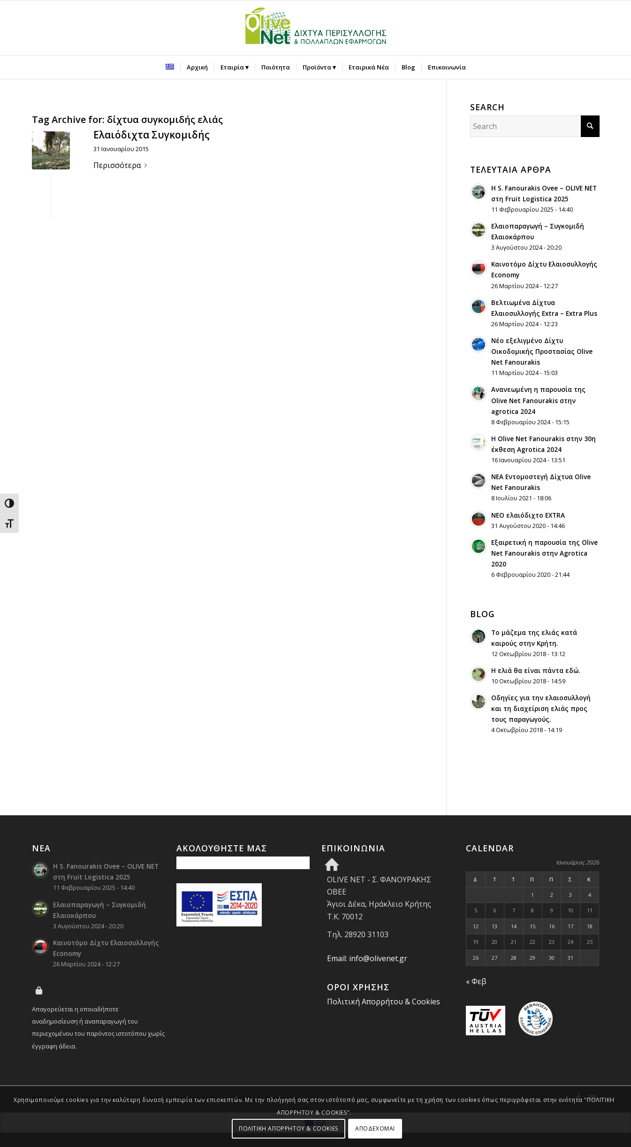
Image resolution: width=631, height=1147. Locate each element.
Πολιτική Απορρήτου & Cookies (383, 1001)
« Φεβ (476, 981)
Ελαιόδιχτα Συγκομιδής (151, 134)
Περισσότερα (122, 165)
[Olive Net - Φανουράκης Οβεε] (315, 27)
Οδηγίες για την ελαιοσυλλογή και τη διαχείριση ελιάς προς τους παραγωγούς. (541, 708)
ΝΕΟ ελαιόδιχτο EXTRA (528, 515)
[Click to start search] (590, 126)
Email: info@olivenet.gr (367, 958)
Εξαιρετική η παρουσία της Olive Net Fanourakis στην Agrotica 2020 (544, 553)
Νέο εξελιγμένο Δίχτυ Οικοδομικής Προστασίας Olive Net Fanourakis (542, 351)
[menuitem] (170, 67)
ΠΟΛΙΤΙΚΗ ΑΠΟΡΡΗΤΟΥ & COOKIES (288, 1128)
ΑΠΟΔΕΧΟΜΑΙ (375, 1128)
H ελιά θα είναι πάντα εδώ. (535, 670)
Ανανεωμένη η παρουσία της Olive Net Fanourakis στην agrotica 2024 (538, 400)
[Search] (535, 126)
